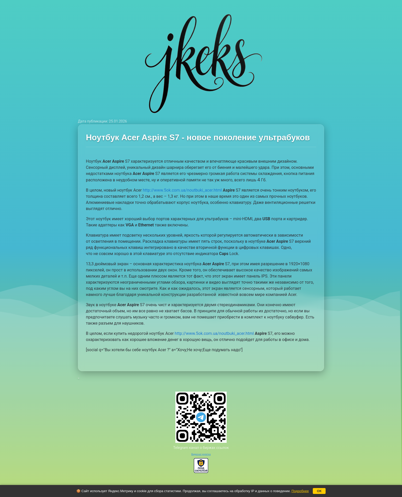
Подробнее (300, 491)
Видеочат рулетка (201, 454)
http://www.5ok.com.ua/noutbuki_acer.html (182, 190)
